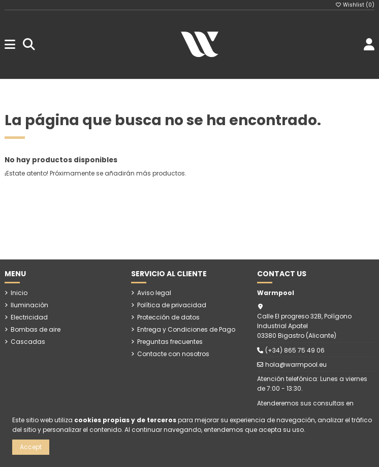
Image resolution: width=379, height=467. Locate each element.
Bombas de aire (35, 329)
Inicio (19, 292)
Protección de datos (168, 317)
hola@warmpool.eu (296, 364)
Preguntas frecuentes (170, 341)
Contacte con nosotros (173, 353)
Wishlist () (355, 5)
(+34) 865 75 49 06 (295, 350)
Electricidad (29, 317)
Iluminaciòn (29, 305)
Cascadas (28, 341)
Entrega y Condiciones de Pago (186, 329)
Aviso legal (154, 292)
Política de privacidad (171, 305)
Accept (31, 447)
